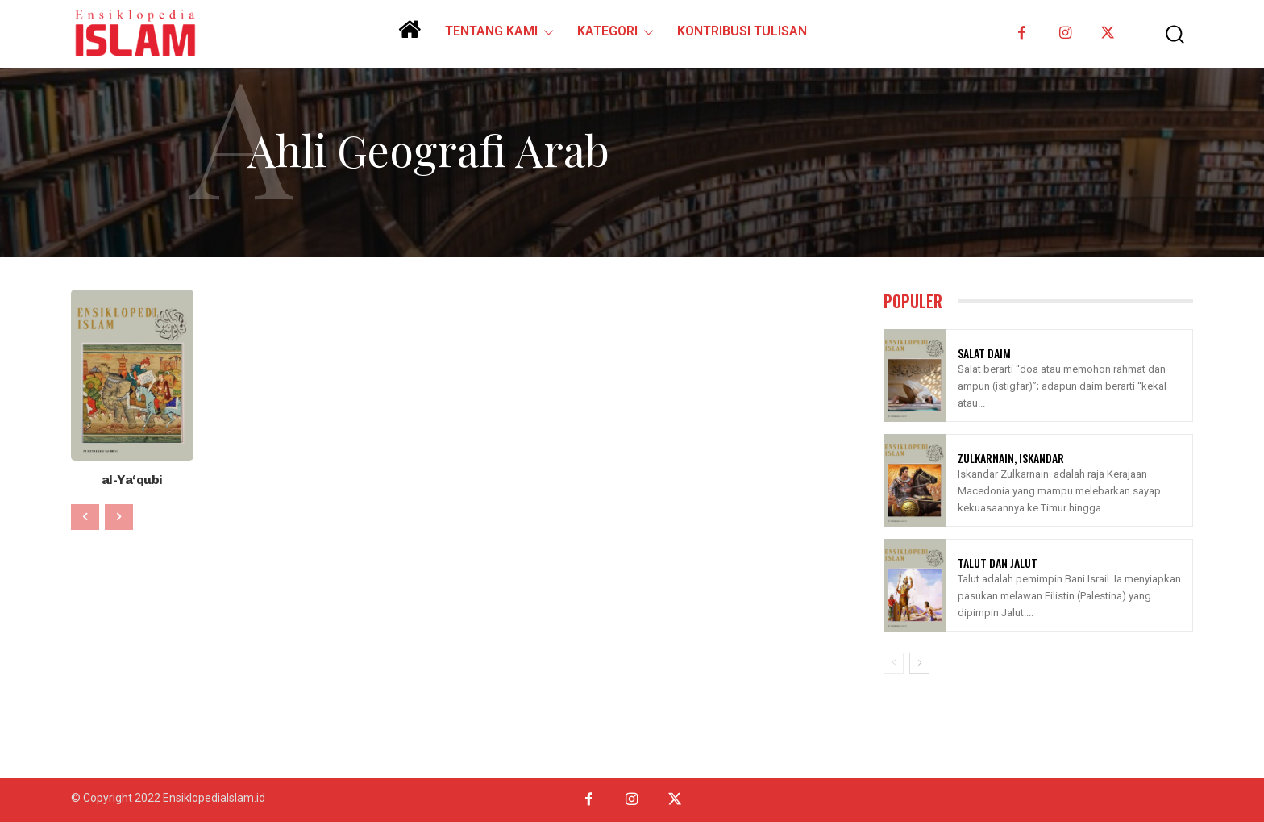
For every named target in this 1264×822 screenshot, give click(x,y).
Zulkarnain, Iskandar (1011, 457)
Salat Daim (984, 352)
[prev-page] (85, 515)
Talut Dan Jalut (997, 562)
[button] (1163, 34)
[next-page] (919, 663)
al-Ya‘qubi (132, 479)
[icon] (409, 35)
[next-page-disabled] (119, 515)
